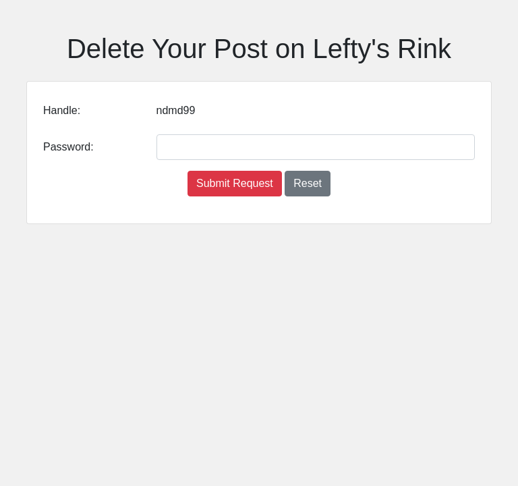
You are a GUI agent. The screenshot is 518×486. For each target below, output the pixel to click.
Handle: (61, 110)
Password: (68, 147)
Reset (307, 183)
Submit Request (234, 183)
